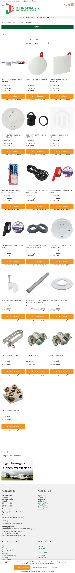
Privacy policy (6, 560)
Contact (4, 552)
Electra (21, 22)
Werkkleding (42, 505)
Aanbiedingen (43, 509)
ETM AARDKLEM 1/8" (57, 355)
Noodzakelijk (26, 571)
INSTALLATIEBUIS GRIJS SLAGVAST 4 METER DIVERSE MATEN (37, 301)
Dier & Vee (41, 495)
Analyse (34, 571)
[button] (13, 99)
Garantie (5, 554)
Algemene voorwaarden (10, 546)
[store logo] (22, 9)
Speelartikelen (43, 507)
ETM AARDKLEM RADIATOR (10, 410)
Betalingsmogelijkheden (10, 550)
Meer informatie (49, 563)
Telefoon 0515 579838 (46, 17)
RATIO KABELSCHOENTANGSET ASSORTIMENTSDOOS (11, 191)
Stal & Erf (41, 501)
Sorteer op (28, 43)
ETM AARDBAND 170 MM (9, 355)
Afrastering (42, 497)
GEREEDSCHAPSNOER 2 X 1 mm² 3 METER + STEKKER (37, 191)
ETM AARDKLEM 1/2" (33, 355)
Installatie (29, 22)
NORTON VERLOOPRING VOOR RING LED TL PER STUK (36, 246)
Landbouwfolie (43, 503)
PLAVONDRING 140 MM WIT (59, 300)
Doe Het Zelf (12, 22)
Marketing (42, 571)
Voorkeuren (51, 571)
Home (3, 22)
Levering (5, 558)
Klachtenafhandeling (9, 556)
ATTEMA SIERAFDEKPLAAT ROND (36, 80)
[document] (37, 566)
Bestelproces (6, 548)
